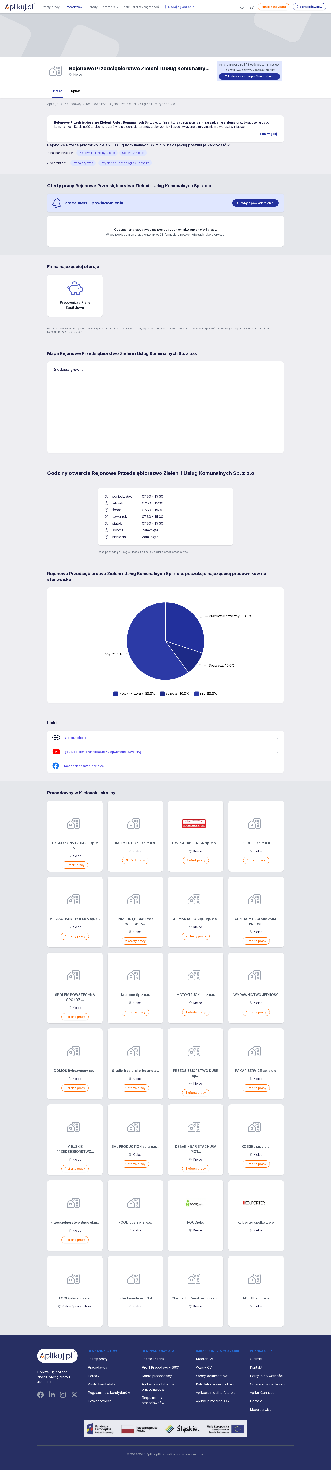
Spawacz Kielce (133, 153)
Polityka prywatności (266, 1376)
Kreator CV (110, 7)
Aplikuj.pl (53, 104)
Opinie (76, 91)
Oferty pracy (50, 7)
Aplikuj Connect (262, 1393)
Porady (92, 7)
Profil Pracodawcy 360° (161, 1367)
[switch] (255, 203)
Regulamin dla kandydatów (109, 1393)
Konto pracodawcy (157, 1376)
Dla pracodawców (309, 6)
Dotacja (256, 1401)
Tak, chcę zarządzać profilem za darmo (249, 76)
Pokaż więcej (267, 134)
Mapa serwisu (260, 1409)
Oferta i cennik (153, 1359)
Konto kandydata (273, 6)
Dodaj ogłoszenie (179, 7)
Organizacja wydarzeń (267, 1384)
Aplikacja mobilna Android (216, 1393)
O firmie (256, 1359)
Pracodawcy (73, 7)
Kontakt (256, 1367)
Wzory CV (204, 1367)
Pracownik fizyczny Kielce (97, 153)
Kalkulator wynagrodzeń (141, 7)
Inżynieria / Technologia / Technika (125, 163)
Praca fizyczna (83, 163)
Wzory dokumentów (212, 1376)
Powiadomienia (99, 1401)
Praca (57, 91)
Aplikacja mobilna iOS (212, 1401)
